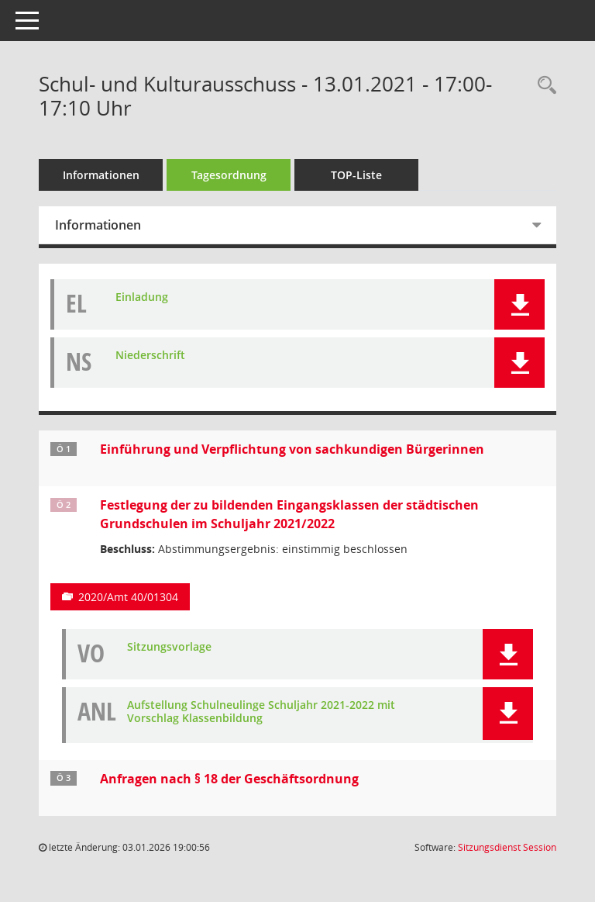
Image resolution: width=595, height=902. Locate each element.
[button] (519, 304)
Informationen (101, 175)
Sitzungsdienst (507, 847)
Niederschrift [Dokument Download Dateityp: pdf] (150, 355)
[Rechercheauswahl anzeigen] (543, 85)
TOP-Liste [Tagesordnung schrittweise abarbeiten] (356, 175)
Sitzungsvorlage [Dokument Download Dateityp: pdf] (169, 647)
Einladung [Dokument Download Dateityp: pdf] (141, 297)
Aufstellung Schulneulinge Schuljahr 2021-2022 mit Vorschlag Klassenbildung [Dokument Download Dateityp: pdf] (261, 712)
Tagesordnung (229, 175)
